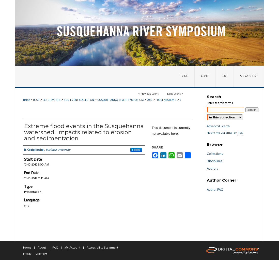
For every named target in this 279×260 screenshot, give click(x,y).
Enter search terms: (220, 103)
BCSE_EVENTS (52, 100)
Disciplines (214, 161)
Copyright (41, 254)
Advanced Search (218, 126)
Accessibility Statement (102, 247)
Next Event (174, 94)
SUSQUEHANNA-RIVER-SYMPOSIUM (120, 100)
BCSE (36, 100)
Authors (212, 168)
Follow (136, 149)
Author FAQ (215, 190)
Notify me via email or (225, 132)
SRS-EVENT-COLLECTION (79, 100)
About (42, 247)
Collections (215, 154)
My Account (72, 247)
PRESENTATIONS (166, 100)
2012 (150, 100)
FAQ (55, 247)
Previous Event (150, 94)
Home (26, 100)
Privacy (27, 254)
